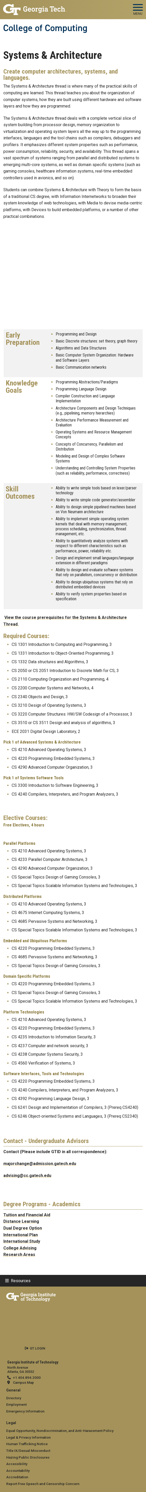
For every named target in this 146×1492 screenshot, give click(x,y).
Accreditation (17, 1477)
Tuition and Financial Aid (26, 1214)
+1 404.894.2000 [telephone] (27, 1377)
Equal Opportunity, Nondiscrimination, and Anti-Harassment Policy (60, 1431)
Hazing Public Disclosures (27, 1457)
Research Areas (19, 1254)
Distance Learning (21, 1221)
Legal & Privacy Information (28, 1437)
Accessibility (16, 1464)
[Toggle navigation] (138, 8)
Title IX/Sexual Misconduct (28, 1450)
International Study (21, 1241)
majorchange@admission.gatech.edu (39, 1163)
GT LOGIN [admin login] (37, 1348)
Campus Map (23, 1382)
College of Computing (45, 28)
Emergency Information (25, 1411)
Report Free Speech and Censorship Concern (42, 1484)
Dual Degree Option (22, 1228)
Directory (13, 1398)
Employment (16, 1404)
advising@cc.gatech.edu (27, 1175)
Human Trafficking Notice (27, 1444)
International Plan (20, 1234)
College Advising (19, 1248)
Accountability (18, 1470)
